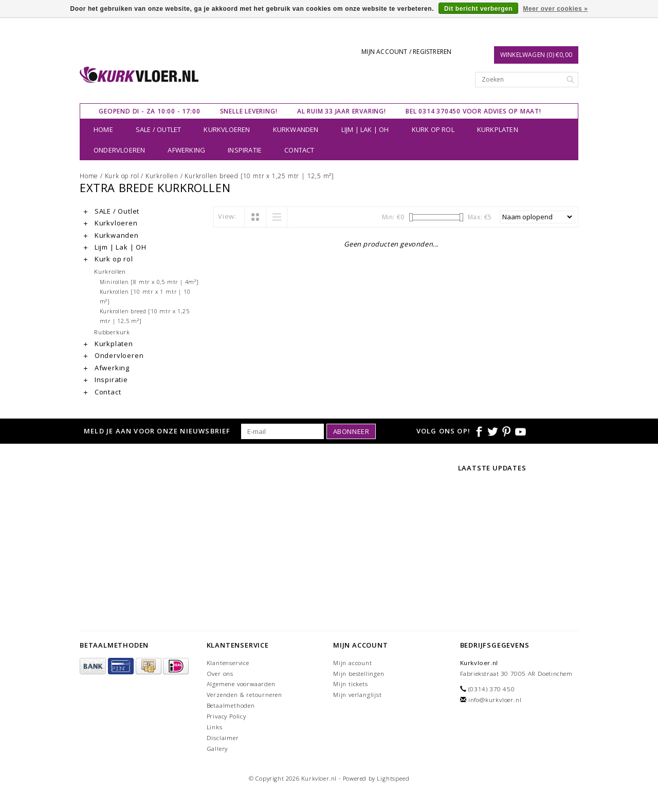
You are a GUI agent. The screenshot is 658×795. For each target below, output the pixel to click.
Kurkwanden (296, 129)
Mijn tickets (350, 684)
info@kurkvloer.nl (495, 700)
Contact (299, 150)
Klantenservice (228, 663)
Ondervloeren (119, 150)
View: (227, 216)
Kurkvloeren (227, 129)
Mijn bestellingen (359, 673)
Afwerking (186, 150)
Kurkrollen (161, 176)
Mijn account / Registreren (406, 51)
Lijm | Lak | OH (365, 129)
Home (103, 129)
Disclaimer (223, 738)
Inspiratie (245, 150)
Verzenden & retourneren (244, 694)
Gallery (217, 748)
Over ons (220, 673)
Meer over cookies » (555, 8)
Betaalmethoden (231, 705)
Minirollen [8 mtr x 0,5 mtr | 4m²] (149, 282)
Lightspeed (393, 778)
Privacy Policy (226, 716)
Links (215, 727)
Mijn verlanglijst (357, 694)
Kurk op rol (433, 129)
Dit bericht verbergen (478, 8)
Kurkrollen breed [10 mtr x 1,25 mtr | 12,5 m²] (259, 176)
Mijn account (352, 663)
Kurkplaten (497, 129)
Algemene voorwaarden (241, 684)
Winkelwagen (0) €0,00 (536, 54)
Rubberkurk (112, 332)
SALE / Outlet (158, 129)
